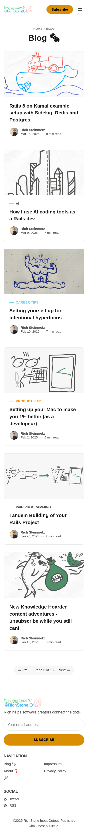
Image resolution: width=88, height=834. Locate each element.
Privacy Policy (55, 771)
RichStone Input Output (41, 820)
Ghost (40, 826)
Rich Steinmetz (33, 130)
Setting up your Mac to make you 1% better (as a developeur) (42, 416)
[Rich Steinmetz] (14, 132)
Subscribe (60, 9)
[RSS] (10, 805)
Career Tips (27, 302)
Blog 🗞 (10, 764)
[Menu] (80, 9)
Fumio (53, 826)
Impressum (53, 764)
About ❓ (11, 771)
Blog (50, 28)
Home (37, 28)
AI (17, 203)
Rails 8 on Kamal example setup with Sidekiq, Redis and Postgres (43, 113)
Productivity (28, 401)
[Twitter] (11, 799)
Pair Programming (33, 507)
